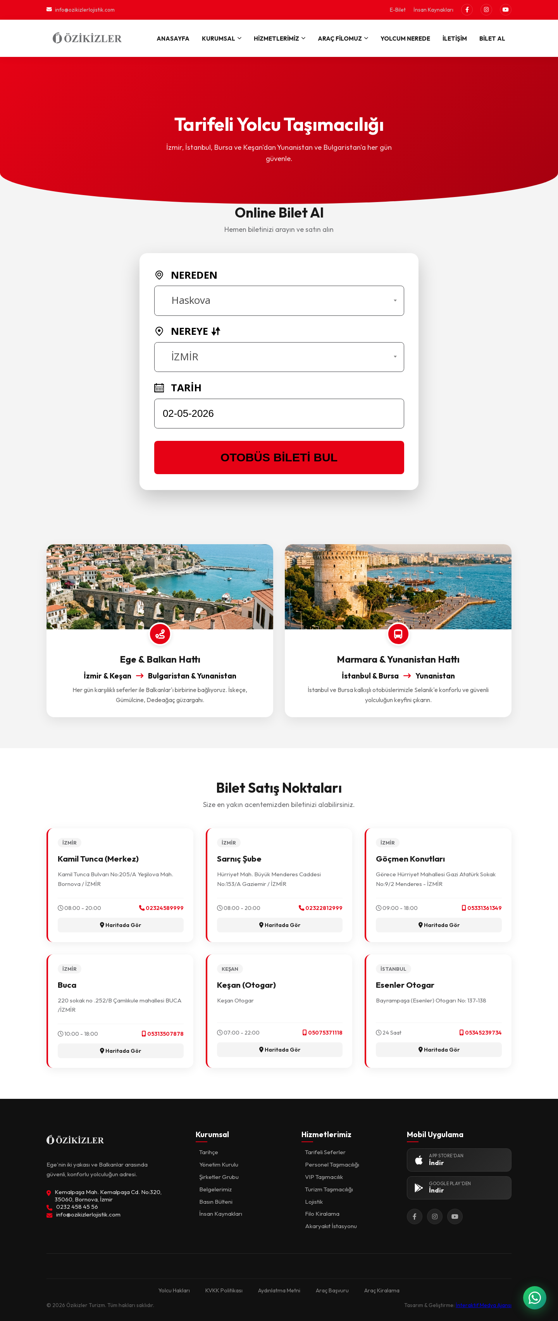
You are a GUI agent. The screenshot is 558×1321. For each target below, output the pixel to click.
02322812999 (321, 908)
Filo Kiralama (322, 1213)
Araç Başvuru (332, 1290)
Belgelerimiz (215, 1189)
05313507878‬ (163, 1033)
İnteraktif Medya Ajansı (484, 1305)
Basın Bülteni (215, 1201)
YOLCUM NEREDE (405, 38)
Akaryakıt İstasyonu (331, 1226)
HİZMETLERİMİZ (279, 38)
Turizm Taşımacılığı (329, 1189)
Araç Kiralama (382, 1290)
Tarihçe (208, 1152)
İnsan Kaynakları (433, 9)
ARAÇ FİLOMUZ (343, 38)
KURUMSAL (221, 38)
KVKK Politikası (224, 1290)
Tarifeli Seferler (325, 1152)
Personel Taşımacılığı (332, 1164)
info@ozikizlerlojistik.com (80, 9)
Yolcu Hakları (174, 1290)
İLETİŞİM (455, 38)
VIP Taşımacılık (324, 1177)
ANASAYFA (173, 38)
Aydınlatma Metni (279, 1290)
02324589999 (161, 908)
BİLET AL (492, 38)
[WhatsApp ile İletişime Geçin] (534, 1297)
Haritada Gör (120, 925)
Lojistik (314, 1201)
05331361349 (482, 908)
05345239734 (481, 1032)
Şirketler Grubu (219, 1177)
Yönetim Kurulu (218, 1164)
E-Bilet (398, 9)
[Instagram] (486, 9)
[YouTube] (506, 9)
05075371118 (323, 1032)
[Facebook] (467, 9)
